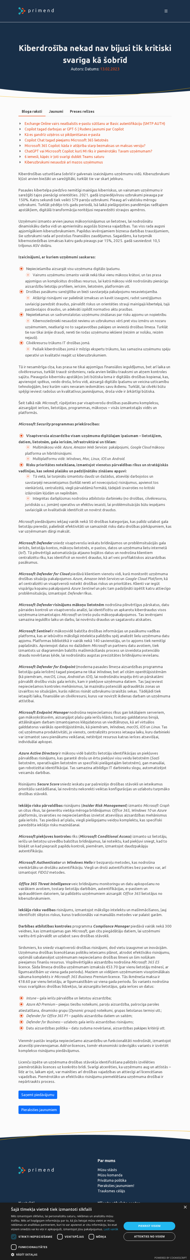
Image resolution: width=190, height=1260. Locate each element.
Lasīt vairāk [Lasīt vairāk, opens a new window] (111, 1229)
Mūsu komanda (110, 1175)
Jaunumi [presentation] (56, 111)
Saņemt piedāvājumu (37, 1095)
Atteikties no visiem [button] (149, 1236)
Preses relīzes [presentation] (82, 111)
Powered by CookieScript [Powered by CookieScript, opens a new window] (170, 1257)
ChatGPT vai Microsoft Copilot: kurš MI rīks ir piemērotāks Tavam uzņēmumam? (88, 151)
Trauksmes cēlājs (111, 1191)
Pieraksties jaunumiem (39, 1110)
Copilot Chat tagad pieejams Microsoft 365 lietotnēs (66, 140)
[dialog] (95, 1231)
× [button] (185, 1207)
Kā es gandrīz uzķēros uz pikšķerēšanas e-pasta (62, 135)
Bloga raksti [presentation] (32, 111)
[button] (65, 1254)
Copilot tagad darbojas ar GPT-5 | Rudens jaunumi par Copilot (74, 129)
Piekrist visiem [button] (149, 1226)
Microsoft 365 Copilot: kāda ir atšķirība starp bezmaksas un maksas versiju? (85, 146)
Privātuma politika (112, 1180)
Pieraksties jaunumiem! (116, 1186)
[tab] (32, 111)
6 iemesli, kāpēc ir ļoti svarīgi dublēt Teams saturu (64, 157)
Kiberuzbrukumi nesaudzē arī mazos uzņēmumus (64, 162)
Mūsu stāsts (107, 1170)
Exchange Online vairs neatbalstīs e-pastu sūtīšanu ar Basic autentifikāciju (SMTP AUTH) (95, 124)
